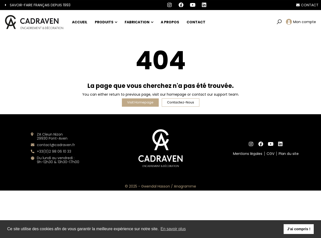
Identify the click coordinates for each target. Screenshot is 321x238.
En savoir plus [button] (173, 229)
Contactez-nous (180, 102)
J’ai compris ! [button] (298, 229)
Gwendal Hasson (155, 186)
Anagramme (185, 186)
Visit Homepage (140, 102)
